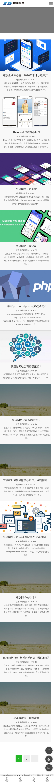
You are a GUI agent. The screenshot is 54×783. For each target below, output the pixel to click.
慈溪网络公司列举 (26, 189)
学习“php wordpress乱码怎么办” (26, 306)
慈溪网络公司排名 (26, 597)
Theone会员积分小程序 (26, 132)
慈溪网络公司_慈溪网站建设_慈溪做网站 (26, 657)
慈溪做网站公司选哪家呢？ (26, 366)
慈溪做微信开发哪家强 (26, 718)
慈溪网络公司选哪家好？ (26, 420)
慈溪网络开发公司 (26, 245)
